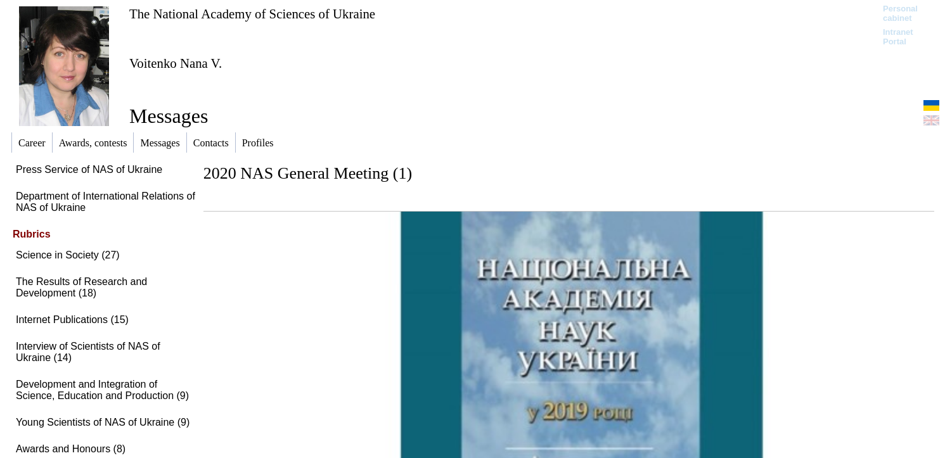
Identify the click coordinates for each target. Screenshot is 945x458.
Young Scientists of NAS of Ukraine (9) (103, 422)
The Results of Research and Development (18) (81, 287)
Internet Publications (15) (72, 319)
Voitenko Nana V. (175, 63)
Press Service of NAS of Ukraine (89, 169)
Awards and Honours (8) (70, 448)
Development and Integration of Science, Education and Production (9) (102, 390)
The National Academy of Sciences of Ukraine (252, 13)
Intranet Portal (898, 36)
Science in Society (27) (68, 255)
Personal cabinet (900, 13)
